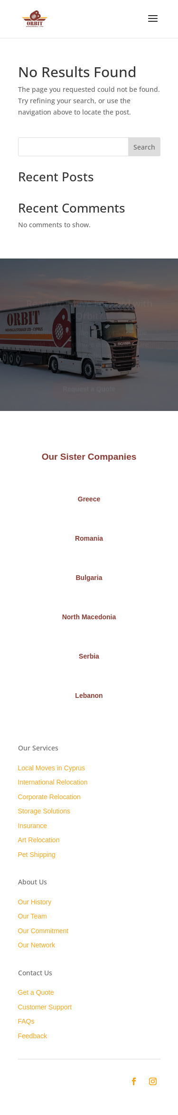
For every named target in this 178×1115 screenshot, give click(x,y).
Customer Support (45, 1007)
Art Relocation (39, 840)
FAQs (26, 1021)
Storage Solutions (44, 811)
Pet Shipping (37, 854)
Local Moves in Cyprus (51, 768)
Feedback (32, 1036)
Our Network (37, 945)
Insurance (32, 826)
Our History (35, 902)
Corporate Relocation (49, 797)
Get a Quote (36, 992)
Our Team (32, 916)
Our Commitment (43, 931)
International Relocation (53, 782)
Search (144, 147)
